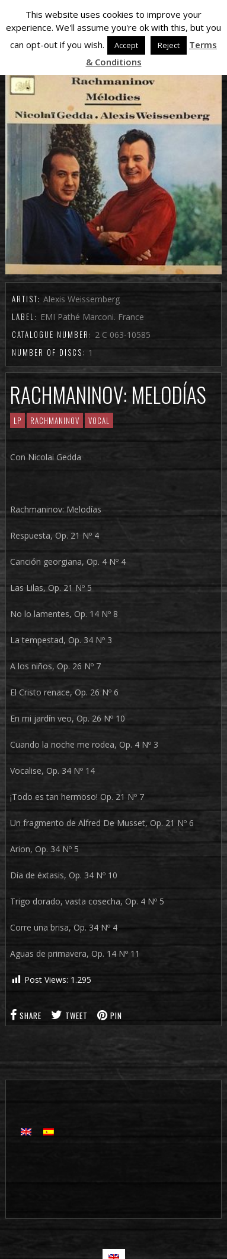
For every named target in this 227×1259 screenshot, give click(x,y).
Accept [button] (126, 45)
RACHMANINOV (54, 420)
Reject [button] (169, 45)
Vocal (99, 420)
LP (17, 420)
